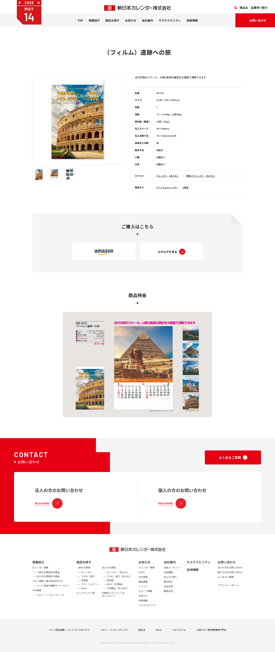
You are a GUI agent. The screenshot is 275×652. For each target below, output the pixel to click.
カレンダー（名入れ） (167, 176)
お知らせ (130, 23)
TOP (80, 23)
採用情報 (192, 23)
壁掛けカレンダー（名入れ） (201, 176)
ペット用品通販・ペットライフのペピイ (69, 636)
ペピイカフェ (179, 636)
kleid (159, 636)
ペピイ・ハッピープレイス (114, 636)
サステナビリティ (170, 23)
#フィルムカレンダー (167, 187)
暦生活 (141, 636)
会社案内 (147, 23)
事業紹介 (94, 23)
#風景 (186, 187)
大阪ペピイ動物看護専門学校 (211, 636)
